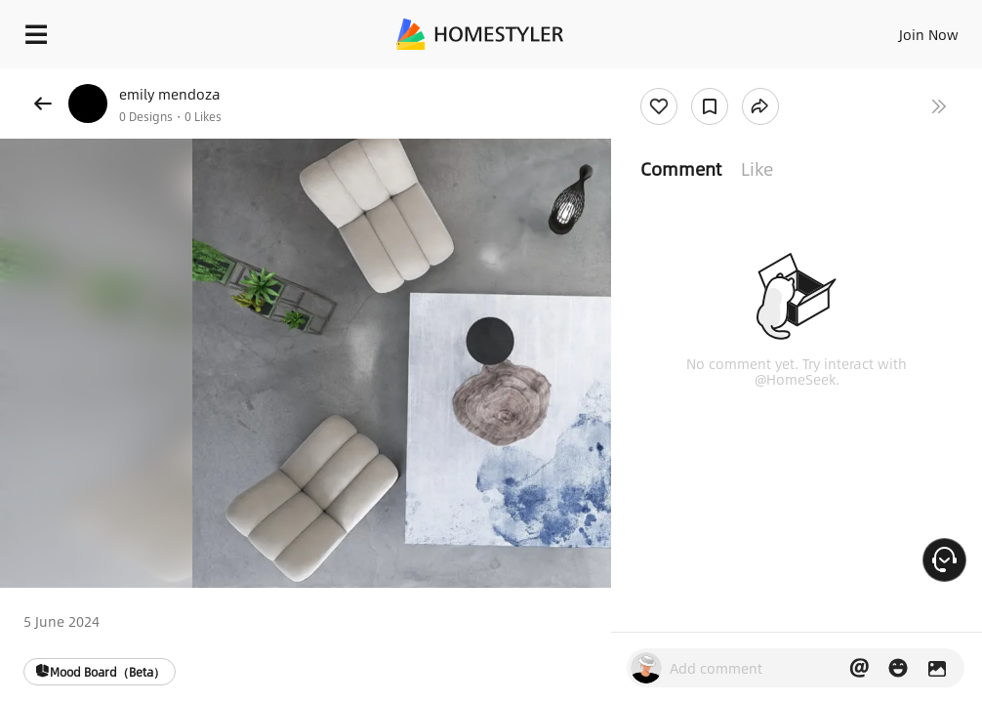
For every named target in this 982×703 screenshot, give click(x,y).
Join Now (929, 34)
